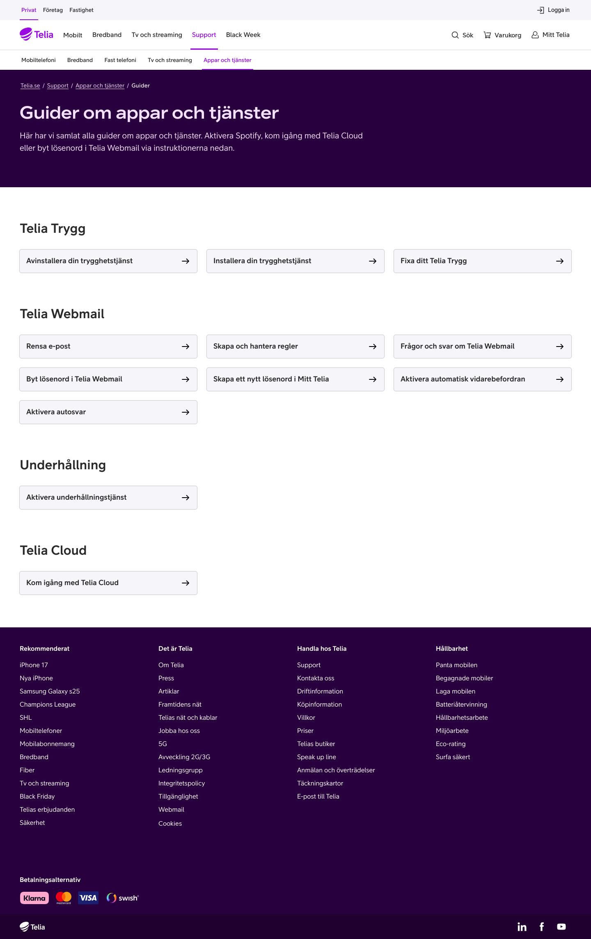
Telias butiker (316, 744)
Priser (305, 731)
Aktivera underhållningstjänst (76, 497)
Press (166, 678)
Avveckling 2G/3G (184, 757)
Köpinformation (319, 704)
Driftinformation (320, 691)
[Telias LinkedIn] (522, 927)
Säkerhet (32, 823)
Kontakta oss (315, 678)
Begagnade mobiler (464, 678)
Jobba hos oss (179, 731)
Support (58, 85)
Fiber (27, 770)
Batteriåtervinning (461, 704)
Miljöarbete (452, 731)
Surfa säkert (453, 757)
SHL (26, 717)
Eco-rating (451, 744)
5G (162, 744)
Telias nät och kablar (188, 717)
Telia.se (30, 85)
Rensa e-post (48, 346)
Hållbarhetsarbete (462, 717)
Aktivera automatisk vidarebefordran (463, 378)
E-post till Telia (318, 796)
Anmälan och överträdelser (336, 770)
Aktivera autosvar (56, 411)
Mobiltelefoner (41, 731)
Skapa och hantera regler (255, 346)
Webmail (171, 809)
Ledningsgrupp (180, 770)
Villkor (306, 717)
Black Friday (37, 796)
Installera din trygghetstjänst (262, 260)
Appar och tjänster (100, 85)
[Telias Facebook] (542, 927)
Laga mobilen (455, 691)
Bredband (34, 757)
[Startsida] (36, 35)
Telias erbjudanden (47, 809)
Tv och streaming (44, 783)
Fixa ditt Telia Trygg (434, 260)
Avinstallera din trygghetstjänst (79, 260)
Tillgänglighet (178, 796)
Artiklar (168, 691)
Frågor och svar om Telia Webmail (458, 346)
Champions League (48, 704)
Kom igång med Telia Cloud (72, 582)
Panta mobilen (456, 665)
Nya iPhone (36, 678)
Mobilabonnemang (47, 744)
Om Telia (171, 665)
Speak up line (316, 757)
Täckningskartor (320, 783)
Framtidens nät (180, 704)
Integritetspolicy (181, 783)
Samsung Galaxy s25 (50, 691)
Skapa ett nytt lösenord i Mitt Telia (271, 378)
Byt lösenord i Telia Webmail (74, 378)
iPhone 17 (34, 665)
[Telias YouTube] (561, 927)
